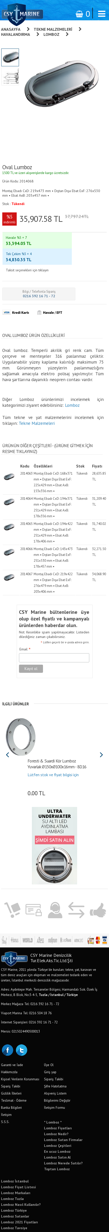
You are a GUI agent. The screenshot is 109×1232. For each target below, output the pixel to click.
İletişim (6, 1088)
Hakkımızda (9, 1045)
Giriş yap (50, 1045)
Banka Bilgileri (11, 1081)
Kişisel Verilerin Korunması (20, 1053)
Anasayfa (10, 29)
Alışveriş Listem (55, 1067)
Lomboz (51, 34)
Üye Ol (49, 1038)
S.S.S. (5, 1095)
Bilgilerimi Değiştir (57, 1074)
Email (25, 623)
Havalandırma (15, 34)
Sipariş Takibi (10, 1060)
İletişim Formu (54, 1081)
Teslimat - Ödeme (14, 1074)
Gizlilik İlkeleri (11, 1067)
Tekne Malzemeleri (53, 29)
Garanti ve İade (12, 1038)
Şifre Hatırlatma (55, 1060)
